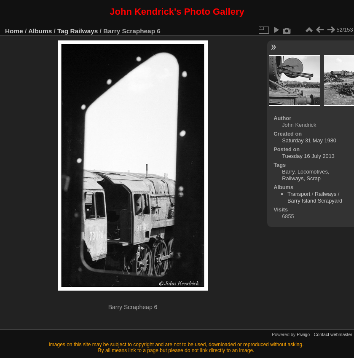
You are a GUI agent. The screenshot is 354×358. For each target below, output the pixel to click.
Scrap (314, 178)
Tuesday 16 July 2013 (308, 156)
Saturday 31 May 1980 (309, 140)
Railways (84, 31)
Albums (40, 31)
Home (14, 31)
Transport (298, 194)
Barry (288, 171)
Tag (62, 31)
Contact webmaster (333, 334)
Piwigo (303, 334)
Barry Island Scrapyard (314, 201)
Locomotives (313, 171)
